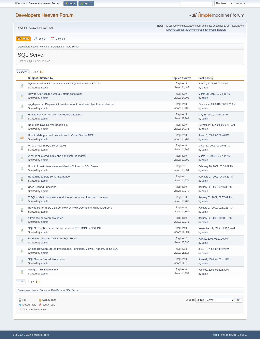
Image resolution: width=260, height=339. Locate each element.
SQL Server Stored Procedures (46, 259)
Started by (46, 78)
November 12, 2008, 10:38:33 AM (217, 228)
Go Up (20, 281)
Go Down (22, 72)
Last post (206, 78)
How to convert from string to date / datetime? (55, 114)
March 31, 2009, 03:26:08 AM (214, 145)
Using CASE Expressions (43, 269)
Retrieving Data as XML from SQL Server (52, 238)
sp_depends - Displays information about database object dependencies (71, 104)
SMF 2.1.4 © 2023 (22, 335)
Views (187, 78)
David (44, 87)
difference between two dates (45, 218)
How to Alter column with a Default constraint (55, 93)
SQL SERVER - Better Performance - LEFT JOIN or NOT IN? (64, 228)
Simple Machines (40, 335)
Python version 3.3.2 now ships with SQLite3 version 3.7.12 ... (65, 83)
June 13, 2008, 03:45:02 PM (214, 249)
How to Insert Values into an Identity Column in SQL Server (63, 166)
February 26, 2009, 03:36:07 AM (216, 166)
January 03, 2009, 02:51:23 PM (215, 207)
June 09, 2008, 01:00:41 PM (214, 259)
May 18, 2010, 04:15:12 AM (213, 114)
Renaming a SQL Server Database (49, 176)
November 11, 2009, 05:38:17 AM (217, 125)
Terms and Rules (227, 335)
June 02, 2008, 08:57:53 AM (214, 269)
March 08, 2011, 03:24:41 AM (214, 94)
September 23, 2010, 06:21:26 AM (217, 104)
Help (215, 335)
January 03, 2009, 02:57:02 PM (215, 197)
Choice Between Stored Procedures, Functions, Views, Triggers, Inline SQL (73, 248)
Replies (176, 78)
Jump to (190, 300)
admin (44, 97)
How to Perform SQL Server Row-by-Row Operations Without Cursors (70, 207)
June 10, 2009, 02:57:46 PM (214, 135)
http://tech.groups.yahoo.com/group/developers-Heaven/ (196, 29)
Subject (33, 78)
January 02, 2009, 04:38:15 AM (215, 218)
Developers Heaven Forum (44, 15)
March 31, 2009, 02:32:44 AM (214, 156)
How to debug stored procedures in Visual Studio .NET (60, 135)
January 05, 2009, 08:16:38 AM (215, 187)
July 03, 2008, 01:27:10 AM (213, 238)
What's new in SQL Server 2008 (47, 145)
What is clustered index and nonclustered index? (57, 155)
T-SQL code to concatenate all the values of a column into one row (67, 197)
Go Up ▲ (242, 335)
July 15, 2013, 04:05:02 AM (213, 83)
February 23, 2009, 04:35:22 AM (216, 176)
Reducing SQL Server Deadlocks (48, 124)
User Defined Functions (42, 186)
